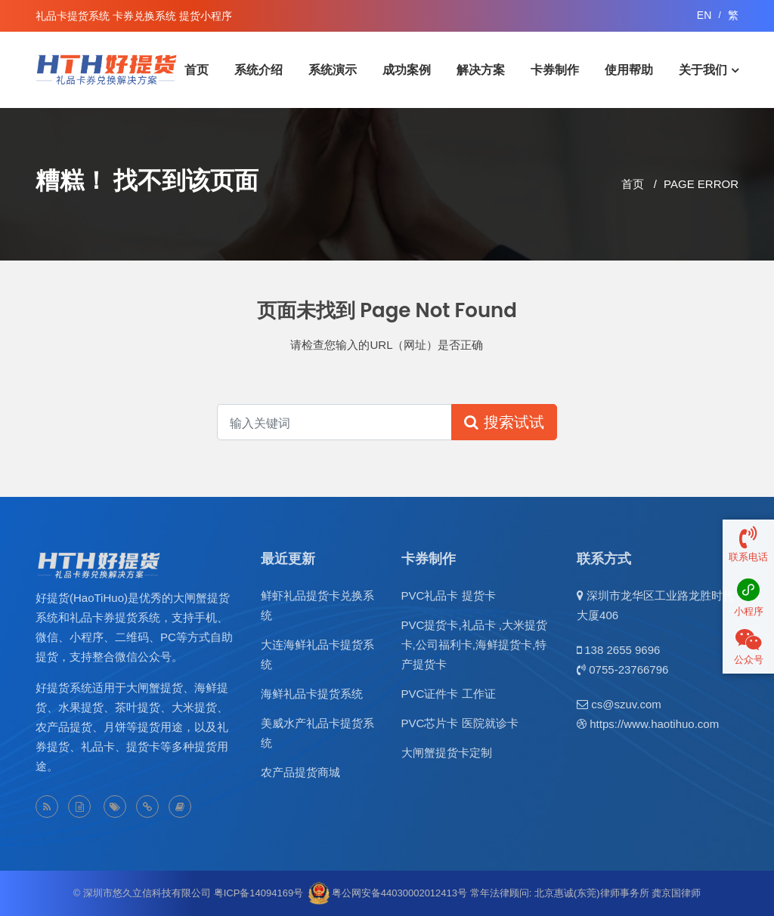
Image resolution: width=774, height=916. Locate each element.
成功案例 (406, 69)
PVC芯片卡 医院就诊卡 (460, 723)
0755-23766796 (628, 669)
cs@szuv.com (626, 704)
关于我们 (703, 69)
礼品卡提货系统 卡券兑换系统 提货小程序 (134, 16)
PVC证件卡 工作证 (448, 693)
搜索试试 (504, 422)
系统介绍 (258, 69)
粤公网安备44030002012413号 (399, 893)
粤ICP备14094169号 (259, 893)
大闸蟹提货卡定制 (446, 752)
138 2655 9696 (622, 649)
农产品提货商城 (300, 772)
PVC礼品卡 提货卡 (448, 595)
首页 (196, 69)
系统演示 (332, 69)
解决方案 (481, 69)
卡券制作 (555, 69)
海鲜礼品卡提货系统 (312, 693)
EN (704, 15)
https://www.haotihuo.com (654, 723)
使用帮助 (629, 69)
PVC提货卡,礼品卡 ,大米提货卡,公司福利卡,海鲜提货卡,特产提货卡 (474, 644)
